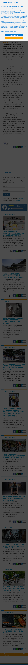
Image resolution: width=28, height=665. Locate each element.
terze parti (18, 12)
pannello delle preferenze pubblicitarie (8, 31)
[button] (10, 2)
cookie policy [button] (12, 11)
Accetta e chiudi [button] (14, 35)
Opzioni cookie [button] (14, 38)
